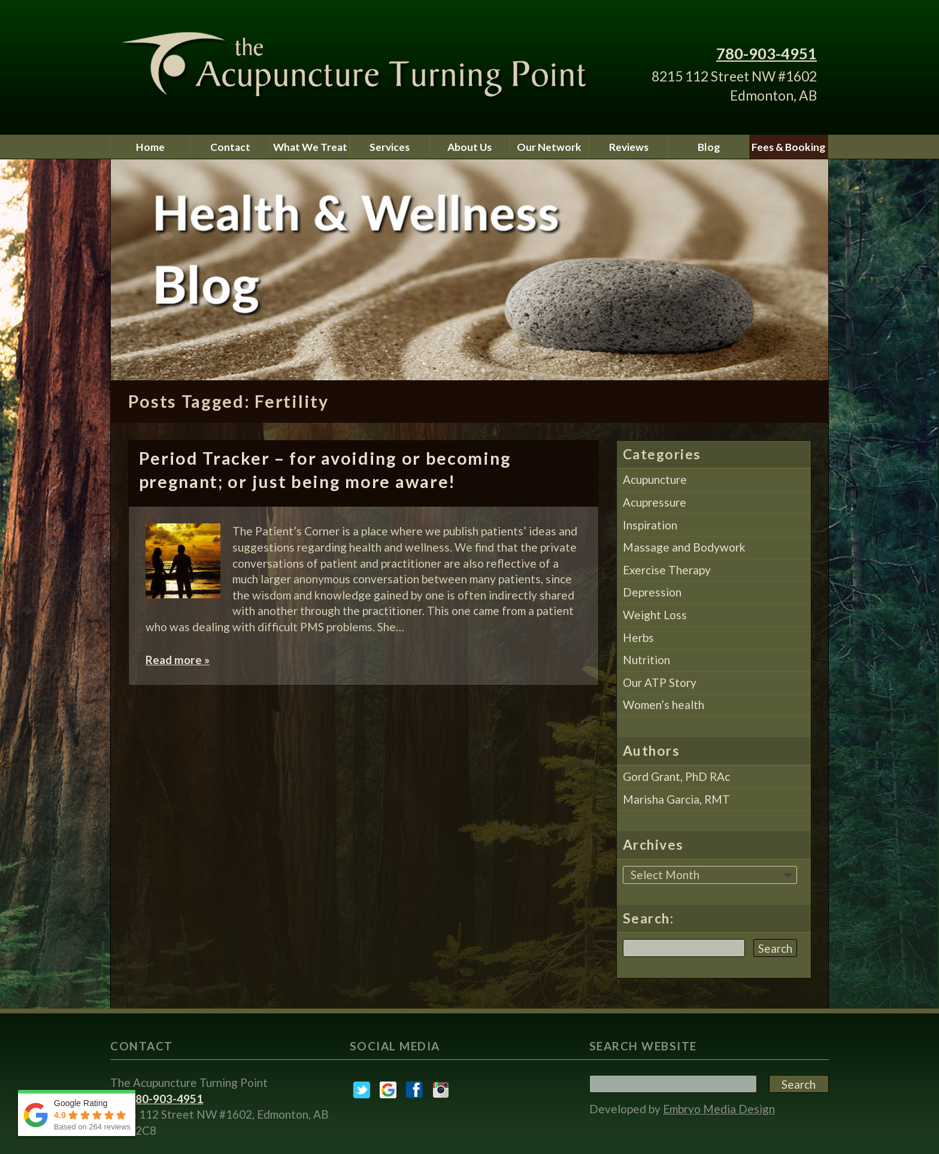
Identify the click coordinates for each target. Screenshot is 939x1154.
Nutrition (646, 660)
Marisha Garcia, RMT (676, 799)
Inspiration (650, 525)
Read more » (178, 660)
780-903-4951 (766, 53)
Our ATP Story (659, 682)
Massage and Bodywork (684, 547)
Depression (652, 592)
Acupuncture (655, 479)
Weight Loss (655, 615)
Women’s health (663, 704)
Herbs (638, 637)
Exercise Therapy (667, 570)
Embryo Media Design (719, 1109)
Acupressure (654, 502)
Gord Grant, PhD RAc (676, 776)
